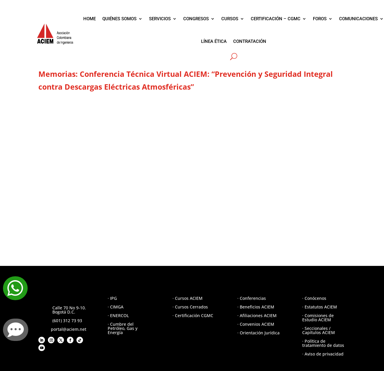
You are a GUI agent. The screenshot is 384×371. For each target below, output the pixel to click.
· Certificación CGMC (193, 315)
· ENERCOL (118, 315)
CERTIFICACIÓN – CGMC (275, 18)
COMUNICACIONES (358, 18)
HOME (89, 18)
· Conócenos (314, 298)
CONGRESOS (196, 18)
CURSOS (229, 18)
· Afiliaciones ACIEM (257, 315)
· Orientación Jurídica (258, 333)
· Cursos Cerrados (190, 307)
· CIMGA (115, 307)
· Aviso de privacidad (323, 354)
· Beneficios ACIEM (255, 307)
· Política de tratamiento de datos (323, 343)
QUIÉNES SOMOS (119, 18)
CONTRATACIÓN (249, 41)
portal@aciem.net (68, 329)
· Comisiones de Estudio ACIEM (318, 317)
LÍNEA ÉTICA (214, 41)
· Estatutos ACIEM (319, 307)
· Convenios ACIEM (255, 324)
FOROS (320, 18)
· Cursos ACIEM (188, 298)
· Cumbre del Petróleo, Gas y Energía (122, 328)
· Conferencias (251, 298)
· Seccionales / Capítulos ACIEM (318, 330)
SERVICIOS (160, 18)
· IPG (112, 298)
